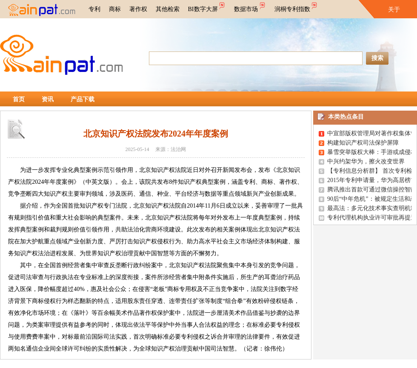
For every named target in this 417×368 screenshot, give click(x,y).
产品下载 (82, 99)
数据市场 (250, 6)
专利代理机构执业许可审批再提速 (372, 217)
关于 (394, 9)
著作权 (138, 9)
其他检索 (168, 9)
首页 (19, 99)
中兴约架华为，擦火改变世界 (366, 161)
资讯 (48, 99)
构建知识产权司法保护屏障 (363, 143)
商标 (115, 9)
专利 (94, 9)
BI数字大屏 (207, 6)
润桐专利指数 (296, 6)
